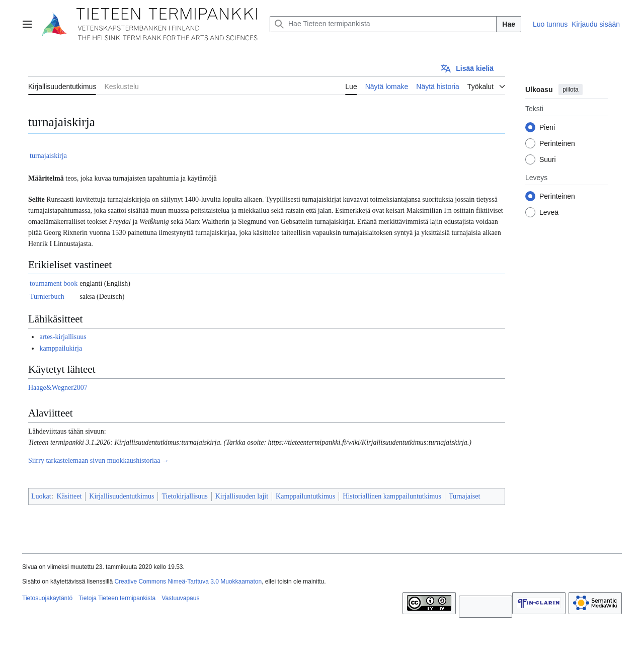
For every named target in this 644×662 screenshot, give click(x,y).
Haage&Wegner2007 (58, 387)
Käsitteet (69, 496)
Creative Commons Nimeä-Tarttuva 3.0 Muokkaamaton (188, 581)
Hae (508, 24)
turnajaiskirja (48, 155)
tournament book (53, 283)
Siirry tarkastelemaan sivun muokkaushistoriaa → (98, 460)
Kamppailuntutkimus (305, 496)
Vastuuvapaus (180, 598)
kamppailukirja (60, 348)
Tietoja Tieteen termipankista (116, 598)
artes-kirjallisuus (62, 337)
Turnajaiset (464, 496)
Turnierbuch (47, 296)
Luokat (41, 496)
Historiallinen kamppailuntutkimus (392, 496)
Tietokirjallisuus (184, 496)
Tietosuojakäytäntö (47, 598)
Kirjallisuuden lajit (241, 496)
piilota (570, 89)
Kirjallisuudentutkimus (121, 496)
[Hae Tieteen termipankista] (383, 24)
